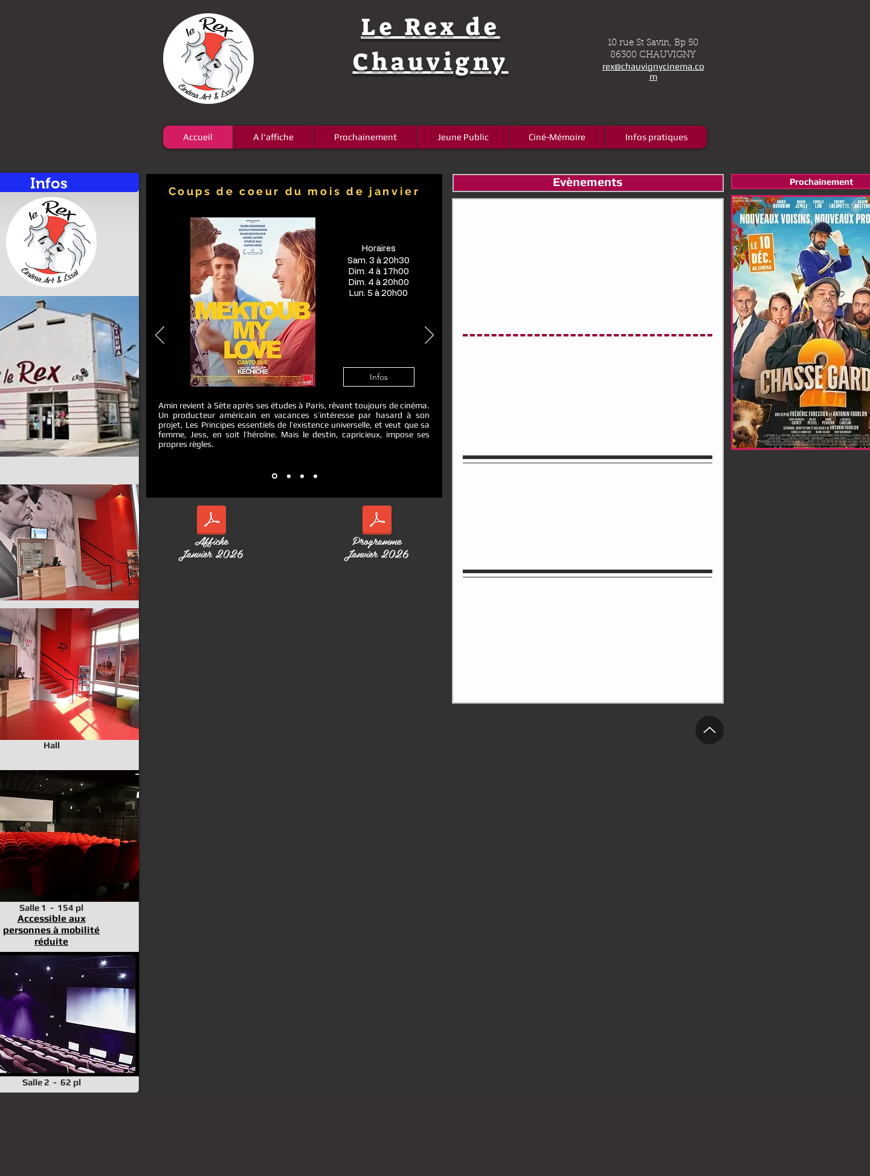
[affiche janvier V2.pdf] (211, 522)
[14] (302, 476)
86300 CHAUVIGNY (653, 55)
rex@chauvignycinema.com (653, 71)
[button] (378, 377)
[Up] (709, 730)
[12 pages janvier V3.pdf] (377, 522)
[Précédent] (159, 335)
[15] (315, 476)
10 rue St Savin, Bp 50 (653, 43)
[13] (289, 476)
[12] (274, 476)
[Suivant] (429, 335)
